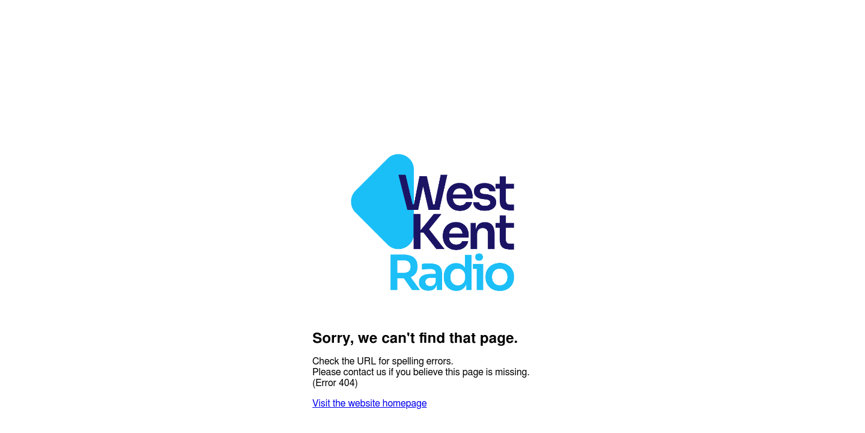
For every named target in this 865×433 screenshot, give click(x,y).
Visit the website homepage (369, 403)
